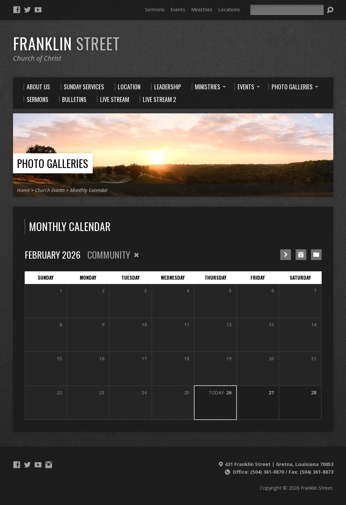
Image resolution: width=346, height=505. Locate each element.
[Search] (287, 10)
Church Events (50, 190)
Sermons (154, 9)
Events (177, 9)
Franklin (66, 43)
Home (23, 190)
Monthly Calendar (89, 190)
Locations (229, 9)
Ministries (201, 9)
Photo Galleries (52, 163)
